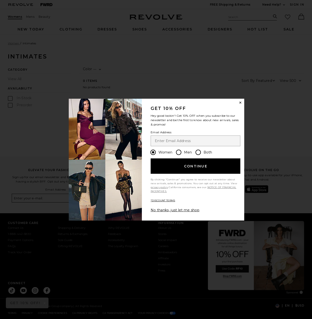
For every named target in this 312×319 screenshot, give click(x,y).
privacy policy (159, 187)
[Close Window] (240, 102)
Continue (195, 166)
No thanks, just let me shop (175, 210)
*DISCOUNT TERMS (163, 200)
